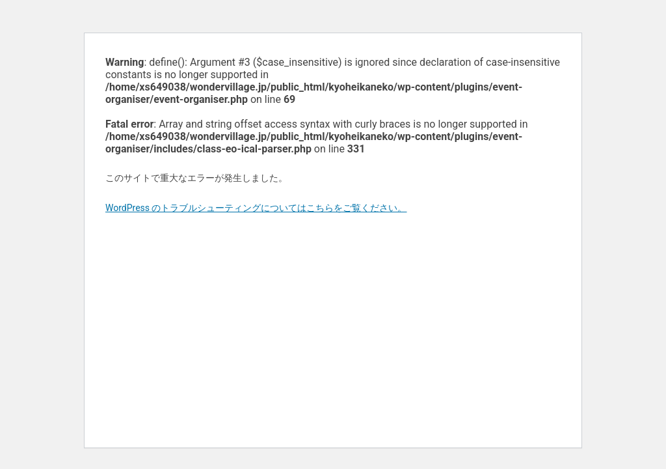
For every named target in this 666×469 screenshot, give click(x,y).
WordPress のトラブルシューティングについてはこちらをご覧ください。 (256, 208)
